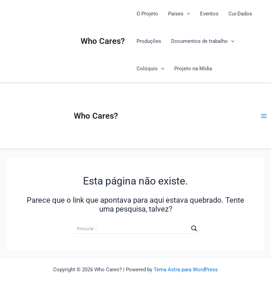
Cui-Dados (240, 14)
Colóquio (150, 68)
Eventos (209, 14)
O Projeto (147, 14)
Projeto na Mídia (193, 69)
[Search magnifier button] (194, 228)
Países (179, 13)
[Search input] (132, 228)
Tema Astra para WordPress (186, 269)
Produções (149, 41)
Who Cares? (103, 41)
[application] (187, 13)
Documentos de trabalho (202, 41)
